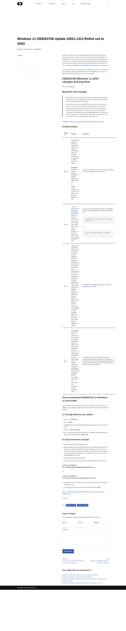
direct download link (83, 476)
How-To (64, 3)
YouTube (19, 55)
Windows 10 (51, 3)
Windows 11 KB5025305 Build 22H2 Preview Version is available (80, 615)
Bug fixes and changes (28, 70)
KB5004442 (87, 104)
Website (96, 560)
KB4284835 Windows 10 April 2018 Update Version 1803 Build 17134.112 (83, 624)
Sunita (20, 49)
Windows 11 (38, 3)
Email (80, 560)
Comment (65, 567)
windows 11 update (83, 542)
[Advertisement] (63, 24)
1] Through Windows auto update (34, 76)
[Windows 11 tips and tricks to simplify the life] (20, 3)
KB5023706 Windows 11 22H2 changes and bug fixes (34, 68)
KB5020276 (100, 122)
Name (64, 560)
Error (73, 3)
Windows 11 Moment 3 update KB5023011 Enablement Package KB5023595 (84, 128)
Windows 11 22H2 (71, 542)
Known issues (26, 72)
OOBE (75, 166)
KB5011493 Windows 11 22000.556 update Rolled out (77, 617)
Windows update (86, 3)
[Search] (107, 3)
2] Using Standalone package (33, 78)
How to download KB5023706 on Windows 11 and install (38, 74)
